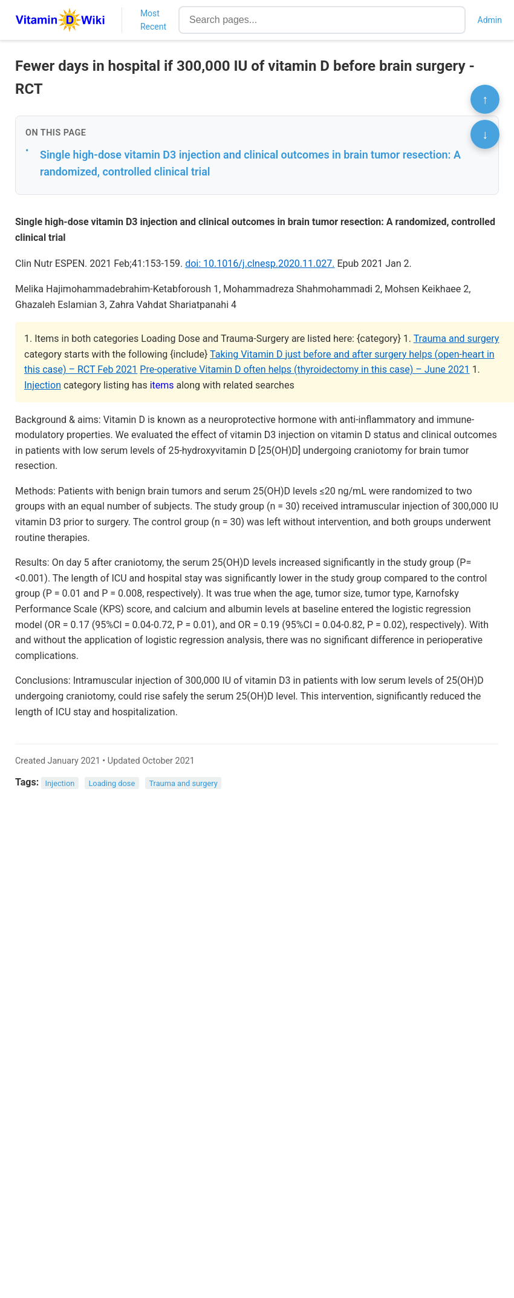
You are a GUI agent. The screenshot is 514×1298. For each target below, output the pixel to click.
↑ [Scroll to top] (485, 99)
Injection (42, 385)
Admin (490, 20)
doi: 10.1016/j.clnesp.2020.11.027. (259, 263)
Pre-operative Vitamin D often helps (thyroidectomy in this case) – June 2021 (304, 369)
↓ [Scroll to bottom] (485, 134)
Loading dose (111, 782)
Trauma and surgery (456, 338)
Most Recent (153, 19)
